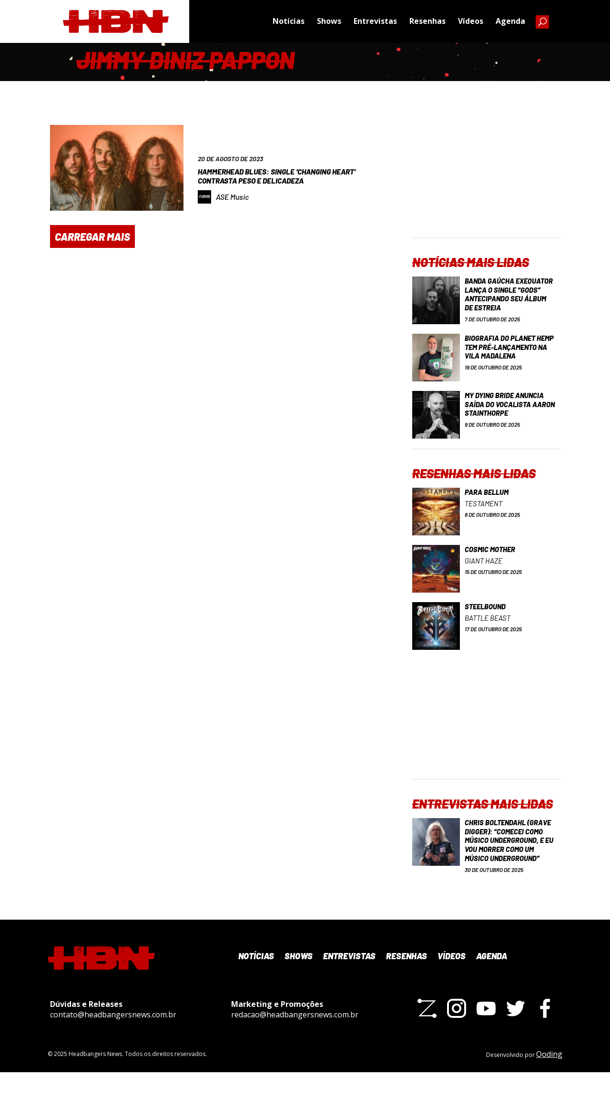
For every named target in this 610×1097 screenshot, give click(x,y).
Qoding (549, 1078)
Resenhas (427, 21)
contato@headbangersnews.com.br (113, 1039)
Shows (329, 21)
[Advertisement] (486, 177)
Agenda (510, 21)
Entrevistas (375, 21)
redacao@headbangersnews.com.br (294, 1039)
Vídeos (470, 21)
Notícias (289, 21)
